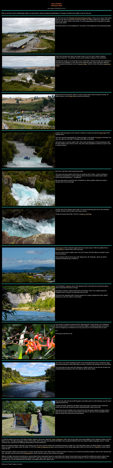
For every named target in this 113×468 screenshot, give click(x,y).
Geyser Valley (82, 64)
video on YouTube (85, 214)
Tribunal (97, 447)
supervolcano (59, 249)
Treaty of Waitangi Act (43, 447)
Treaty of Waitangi (57, 439)
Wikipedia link (28, 453)
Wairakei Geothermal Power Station (80, 18)
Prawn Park (72, 96)
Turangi (68, 286)
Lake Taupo (59, 248)
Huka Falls (102, 133)
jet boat (98, 137)
